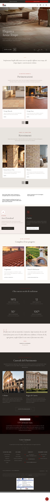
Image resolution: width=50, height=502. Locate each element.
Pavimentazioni (7, 480)
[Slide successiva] (46, 50)
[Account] (43, 5)
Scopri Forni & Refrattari (33, 303)
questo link (30, 501)
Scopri (5, 116)
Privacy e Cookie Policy (18, 484)
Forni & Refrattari (7, 486)
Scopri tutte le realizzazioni (24, 435)
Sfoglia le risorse (7, 254)
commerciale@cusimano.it (31, 488)
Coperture (7, 484)
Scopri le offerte (32, 254)
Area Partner (36, 1)
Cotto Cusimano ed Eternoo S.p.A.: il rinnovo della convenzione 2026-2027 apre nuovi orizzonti (11, 227)
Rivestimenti (7, 482)
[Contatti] (47, 499)
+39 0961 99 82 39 (31, 485)
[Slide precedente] (34, 50)
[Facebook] (23, 474)
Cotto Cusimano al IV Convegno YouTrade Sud (35, 208)
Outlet (7, 488)
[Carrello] (40, 5)
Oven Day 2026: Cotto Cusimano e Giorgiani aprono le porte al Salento (11, 208)
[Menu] (46, 5)
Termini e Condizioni (18, 486)
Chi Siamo (18, 480)
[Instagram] (26, 474)
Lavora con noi (42, 497)
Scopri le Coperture (9, 303)
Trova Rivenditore (13, 1)
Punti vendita (18, 482)
